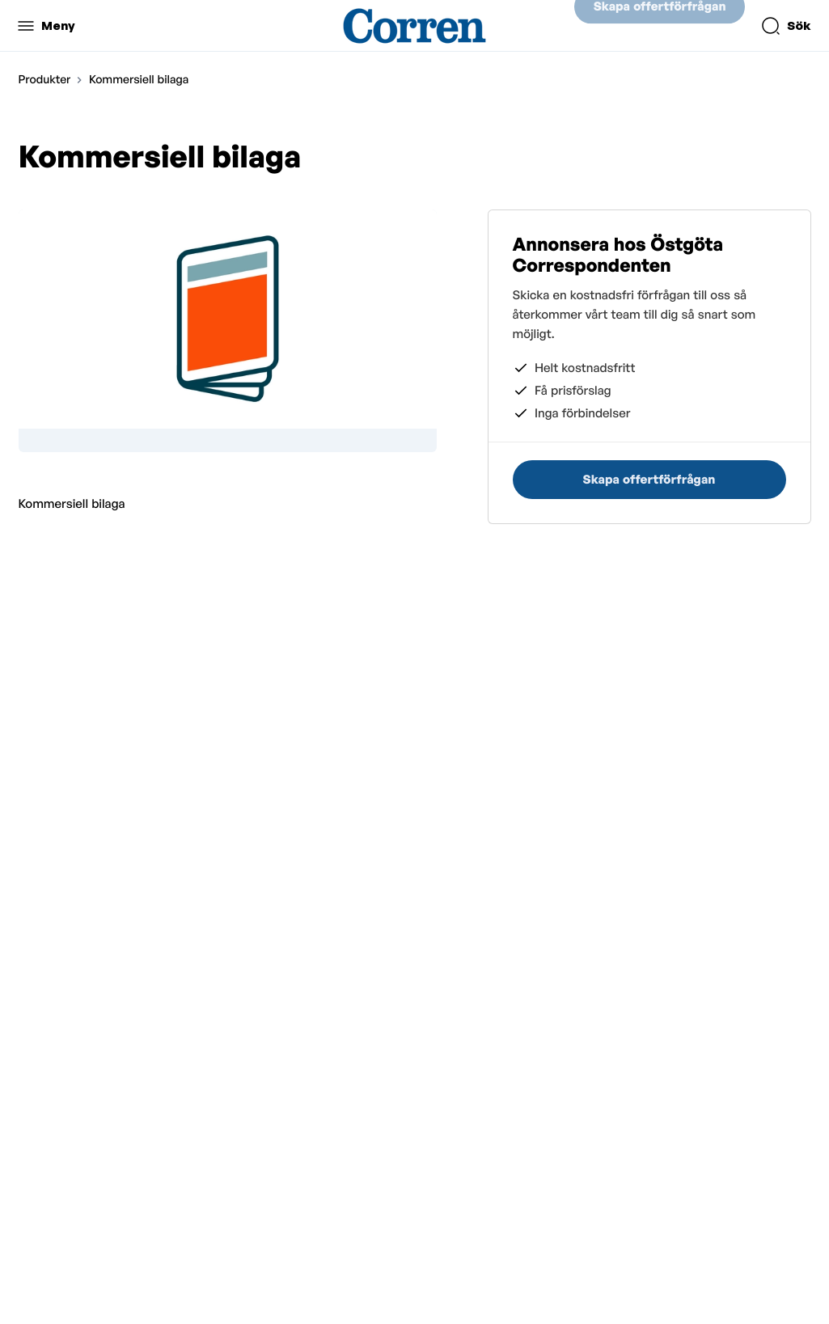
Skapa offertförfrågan (660, 25)
